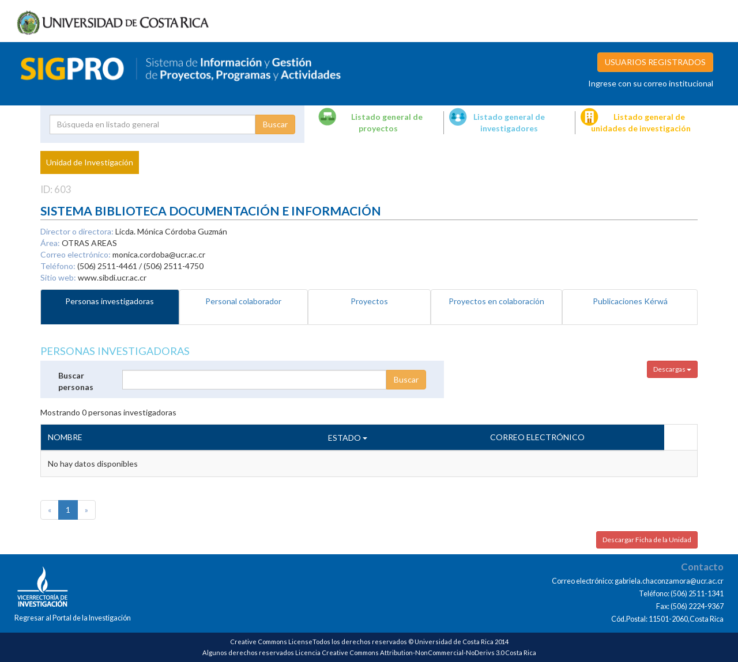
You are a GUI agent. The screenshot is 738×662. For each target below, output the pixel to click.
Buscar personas (75, 381)
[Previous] (49, 510)
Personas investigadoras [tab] (109, 301)
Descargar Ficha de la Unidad (647, 539)
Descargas (672, 369)
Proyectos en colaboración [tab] (496, 301)
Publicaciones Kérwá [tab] (630, 301)
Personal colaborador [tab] (243, 301)
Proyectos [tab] (369, 301)
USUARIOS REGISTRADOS (655, 62)
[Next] (86, 510)
